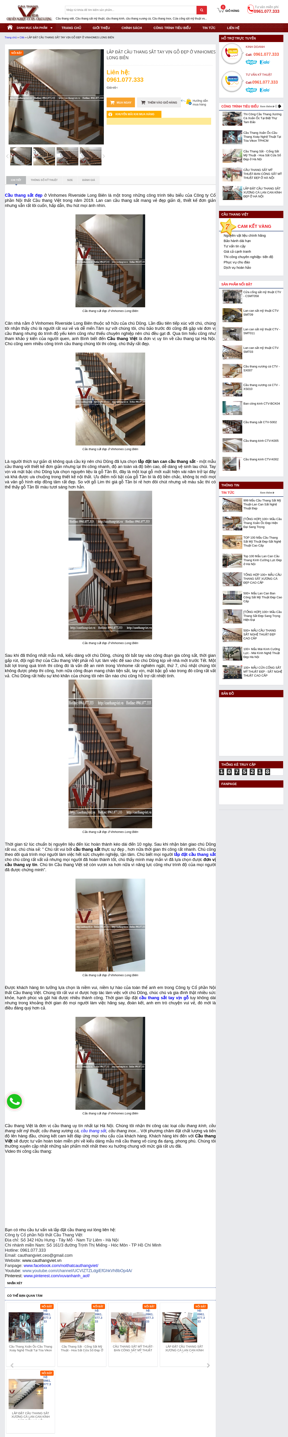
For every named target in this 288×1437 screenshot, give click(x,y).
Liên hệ (233, 28)
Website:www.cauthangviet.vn (26, 1412)
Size (70, 180)
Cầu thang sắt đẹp (24, 195)
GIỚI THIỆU (101, 28)
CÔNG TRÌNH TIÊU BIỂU (172, 28)
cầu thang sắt (93, 1131)
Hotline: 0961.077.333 (20, 1400)
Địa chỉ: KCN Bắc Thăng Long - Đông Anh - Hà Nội (42, 1395)
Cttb (22, 37)
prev (12, 1336)
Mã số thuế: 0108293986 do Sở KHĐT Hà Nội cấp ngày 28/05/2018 (55, 1389)
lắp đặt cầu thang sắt (195, 854)
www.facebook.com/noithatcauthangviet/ (61, 1265)
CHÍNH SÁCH (131, 28)
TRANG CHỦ (71, 28)
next (208, 1336)
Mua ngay (120, 102)
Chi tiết (16, 181)
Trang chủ (11, 37)
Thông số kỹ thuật (44, 180)
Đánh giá (88, 180)
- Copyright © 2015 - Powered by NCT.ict (241, 1424)
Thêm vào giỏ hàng (159, 102)
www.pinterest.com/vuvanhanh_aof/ (57, 1275)
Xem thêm (266, 106)
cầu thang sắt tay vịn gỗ (164, 997)
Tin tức (208, 28)
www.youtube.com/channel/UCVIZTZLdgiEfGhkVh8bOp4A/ (77, 1270)
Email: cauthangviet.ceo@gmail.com (31, 1406)
